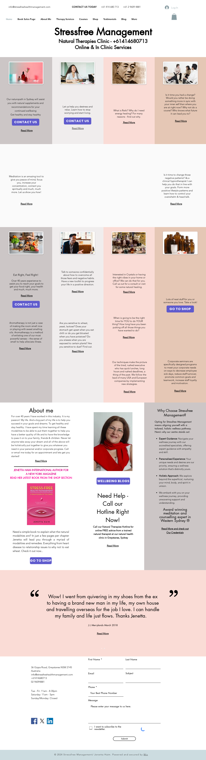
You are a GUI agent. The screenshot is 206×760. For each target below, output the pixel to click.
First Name (94, 659)
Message (93, 700)
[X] (42, 721)
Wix (146, 754)
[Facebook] (34, 721)
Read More (129, 122)
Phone (91, 687)
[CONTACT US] (25, 122)
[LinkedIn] (50, 721)
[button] (174, 16)
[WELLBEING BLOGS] (113, 481)
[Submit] (124, 739)
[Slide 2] (104, 648)
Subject (129, 673)
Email (91, 673)
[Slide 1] (101, 648)
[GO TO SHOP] (180, 309)
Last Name (131, 659)
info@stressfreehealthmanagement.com (29, 6)
